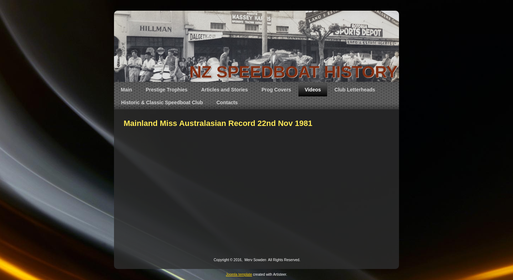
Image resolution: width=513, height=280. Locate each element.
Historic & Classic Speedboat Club (162, 102)
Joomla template (239, 274)
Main (126, 90)
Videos (313, 90)
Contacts (227, 102)
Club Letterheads (355, 90)
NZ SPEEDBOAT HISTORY (294, 71)
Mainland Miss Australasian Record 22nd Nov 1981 (218, 123)
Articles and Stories (224, 90)
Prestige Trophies (166, 90)
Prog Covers (276, 90)
